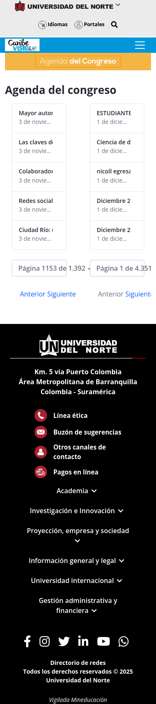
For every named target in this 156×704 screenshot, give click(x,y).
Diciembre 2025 (114, 201)
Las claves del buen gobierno (36, 142)
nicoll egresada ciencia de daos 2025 (114, 171)
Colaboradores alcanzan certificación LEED (36, 171)
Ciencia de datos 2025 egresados (114, 142)
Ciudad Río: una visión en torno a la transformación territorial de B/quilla (36, 230)
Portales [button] (89, 24)
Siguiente (61, 294)
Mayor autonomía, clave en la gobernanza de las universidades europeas (36, 113)
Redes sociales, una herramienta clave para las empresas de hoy (36, 201)
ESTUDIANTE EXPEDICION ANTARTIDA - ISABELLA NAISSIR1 (114, 113)
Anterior (32, 294)
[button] (114, 24)
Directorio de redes (78, 663)
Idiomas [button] (53, 24)
